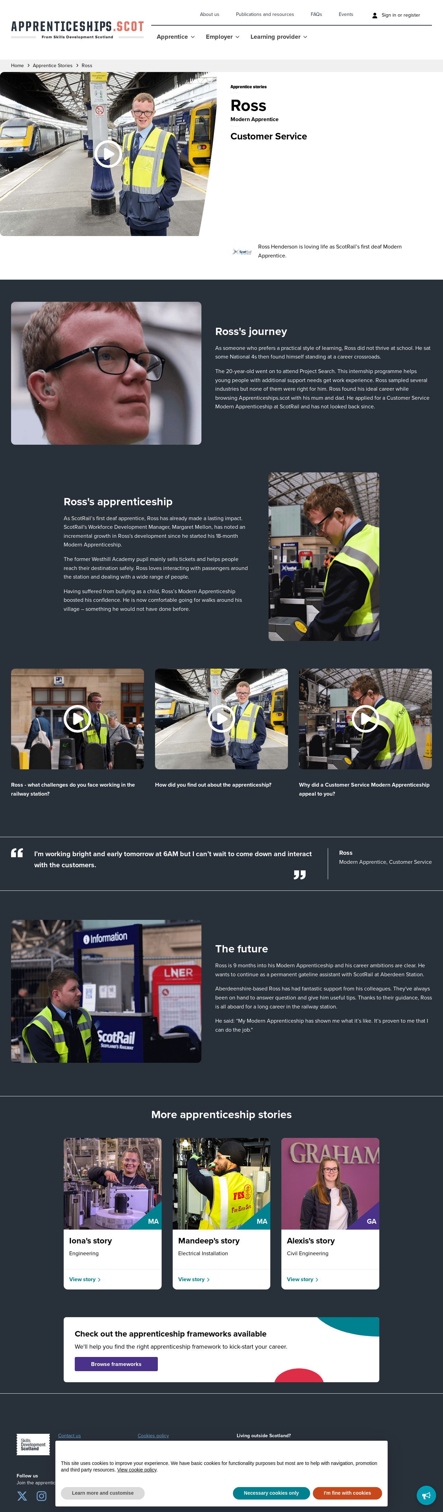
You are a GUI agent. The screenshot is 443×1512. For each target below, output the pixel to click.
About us (209, 14)
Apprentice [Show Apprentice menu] (176, 36)
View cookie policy (136, 1470)
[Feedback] (426, 1495)
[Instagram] (41, 1494)
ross (87, 65)
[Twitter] (22, 1494)
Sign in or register (396, 15)
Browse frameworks (116, 1364)
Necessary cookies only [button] (271, 1493)
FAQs (316, 14)
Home (17, 65)
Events (346, 14)
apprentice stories (53, 65)
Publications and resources (265, 14)
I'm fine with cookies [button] (347, 1493)
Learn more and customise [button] (103, 1493)
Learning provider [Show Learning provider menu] (279, 36)
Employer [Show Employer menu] (222, 36)
